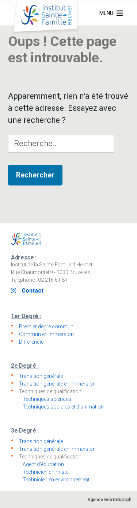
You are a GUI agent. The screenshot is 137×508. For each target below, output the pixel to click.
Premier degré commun (46, 326)
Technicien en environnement (56, 479)
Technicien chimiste (45, 472)
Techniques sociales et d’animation (63, 407)
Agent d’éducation (43, 464)
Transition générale (41, 376)
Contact (32, 290)
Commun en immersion (46, 334)
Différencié (31, 342)
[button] (106, 13)
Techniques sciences (47, 399)
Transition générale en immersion (57, 384)
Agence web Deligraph (109, 499)
